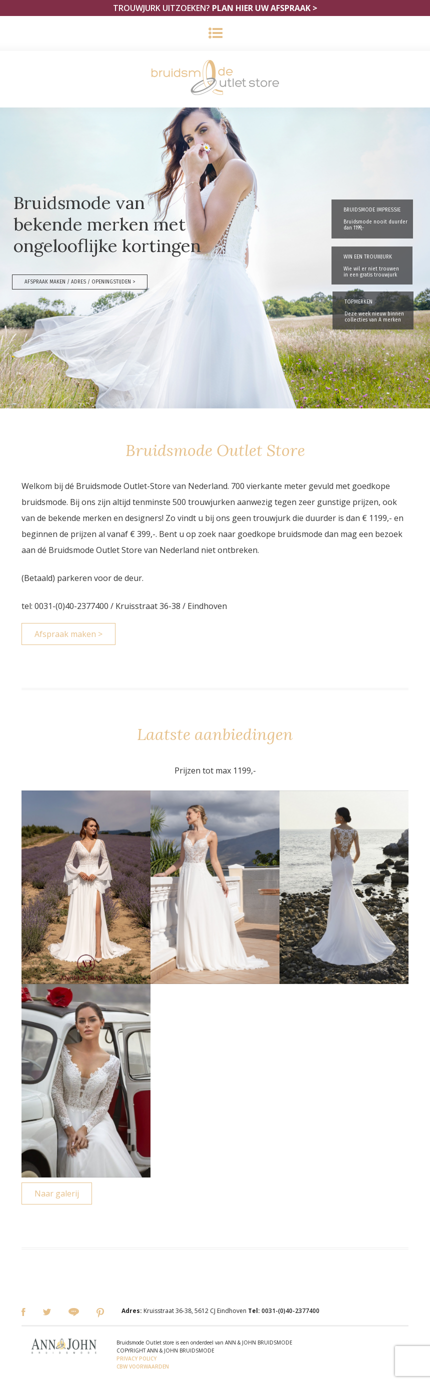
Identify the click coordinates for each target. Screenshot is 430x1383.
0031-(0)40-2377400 (291, 1310)
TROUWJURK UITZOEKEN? (215, 8)
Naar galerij (56, 1193)
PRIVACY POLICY (136, 1358)
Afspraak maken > (68, 634)
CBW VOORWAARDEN (142, 1366)
